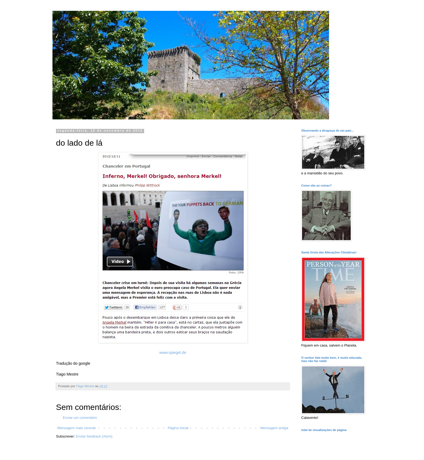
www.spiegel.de (172, 352)
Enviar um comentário (80, 418)
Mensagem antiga (274, 428)
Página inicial (178, 428)
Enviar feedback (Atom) (94, 436)
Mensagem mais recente (76, 428)
